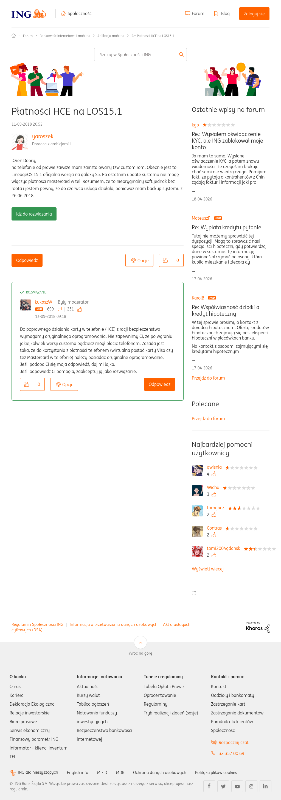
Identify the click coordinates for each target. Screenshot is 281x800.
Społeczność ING (14, 35)
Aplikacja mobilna (110, 36)
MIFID (105, 772)
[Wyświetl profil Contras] (215, 528)
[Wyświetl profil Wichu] (214, 487)
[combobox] (140, 54)
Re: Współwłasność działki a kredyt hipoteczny (225, 310)
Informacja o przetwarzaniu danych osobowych (114, 624)
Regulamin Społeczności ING (37, 624)
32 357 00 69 (231, 753)
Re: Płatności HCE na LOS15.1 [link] (152, 36)
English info (80, 772)
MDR (123, 772)
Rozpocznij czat (234, 742)
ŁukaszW (43, 302)
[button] (165, 260)
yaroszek (43, 136)
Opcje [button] (143, 260)
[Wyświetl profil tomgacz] (217, 507)
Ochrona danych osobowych (164, 772)
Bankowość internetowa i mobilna (65, 36)
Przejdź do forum (208, 378)
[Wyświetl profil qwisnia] (215, 467)
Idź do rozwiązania (34, 214)
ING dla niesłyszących (39, 772)
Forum (198, 13)
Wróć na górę (140, 653)
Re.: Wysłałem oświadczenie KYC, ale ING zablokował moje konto (227, 141)
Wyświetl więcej (208, 569)
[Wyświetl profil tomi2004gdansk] (225, 548)
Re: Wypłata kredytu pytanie (226, 227)
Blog (225, 13)
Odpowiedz (27, 260)
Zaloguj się (254, 13)
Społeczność (80, 13)
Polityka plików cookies (223, 772)
